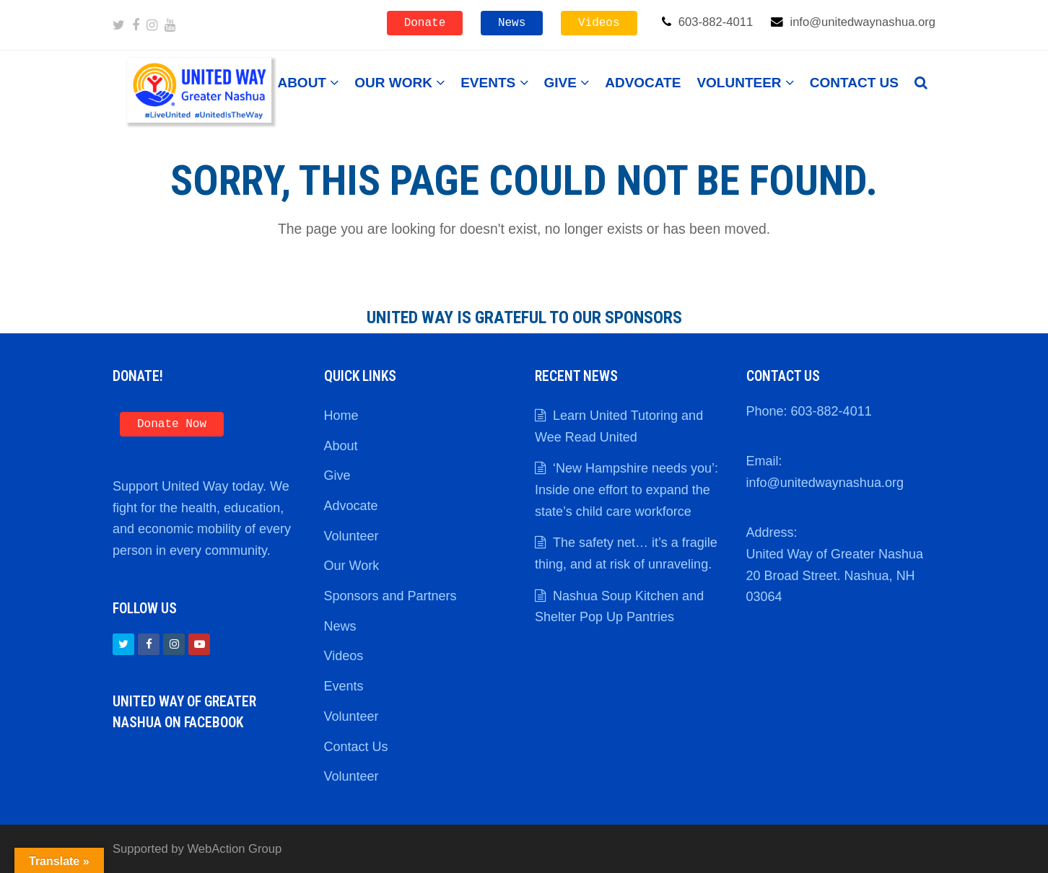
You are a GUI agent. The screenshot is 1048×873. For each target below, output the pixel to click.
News (511, 23)
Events (344, 686)
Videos (599, 23)
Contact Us (356, 747)
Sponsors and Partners (390, 596)
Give (337, 475)
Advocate (351, 506)
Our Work (352, 565)
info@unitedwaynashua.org (825, 482)
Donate (425, 23)
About (341, 446)
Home (341, 415)
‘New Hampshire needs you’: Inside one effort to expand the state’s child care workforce (626, 489)
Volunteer (351, 536)
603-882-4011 (831, 411)
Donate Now (171, 424)
